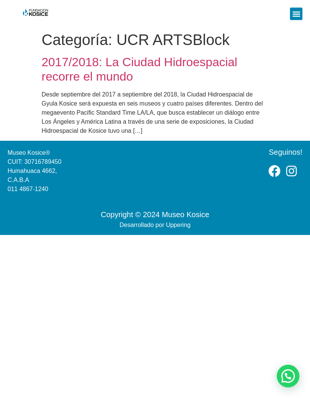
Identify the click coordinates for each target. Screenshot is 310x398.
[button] (296, 14)
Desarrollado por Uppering (155, 225)
